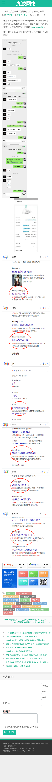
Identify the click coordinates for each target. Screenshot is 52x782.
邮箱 (44, 691)
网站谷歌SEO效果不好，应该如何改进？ (21, 637)
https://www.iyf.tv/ (37, 27)
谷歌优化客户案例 (28, 597)
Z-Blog (14, 748)
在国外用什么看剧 (24, 603)
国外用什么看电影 (10, 600)
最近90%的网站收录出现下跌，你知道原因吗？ (24, 659)
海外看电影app (40, 603)
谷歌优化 (10, 593)
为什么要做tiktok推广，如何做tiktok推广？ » (32, 622)
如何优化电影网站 (10, 597)
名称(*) (45, 686)
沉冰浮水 (30, 748)
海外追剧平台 (8, 610)
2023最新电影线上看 (31, 606)
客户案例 (8, 15)
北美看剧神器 (22, 610)
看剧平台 (7, 606)
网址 (44, 697)
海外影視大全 (8, 603)
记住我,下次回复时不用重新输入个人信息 (21, 727)
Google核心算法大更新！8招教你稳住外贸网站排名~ (26, 640)
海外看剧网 (25, 600)
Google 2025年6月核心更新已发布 (19, 651)
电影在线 (35, 600)
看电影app (7, 613)
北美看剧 (17, 606)
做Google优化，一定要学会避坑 (18, 666)
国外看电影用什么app (39, 610)
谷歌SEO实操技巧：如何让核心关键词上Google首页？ (27, 655)
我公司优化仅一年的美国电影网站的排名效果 (23, 11)
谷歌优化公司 (22, 15)
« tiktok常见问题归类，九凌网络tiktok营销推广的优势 (24, 620)
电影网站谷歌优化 (24, 593)
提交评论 (9, 732)
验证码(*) (6, 703)
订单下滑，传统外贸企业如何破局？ (19, 648)
